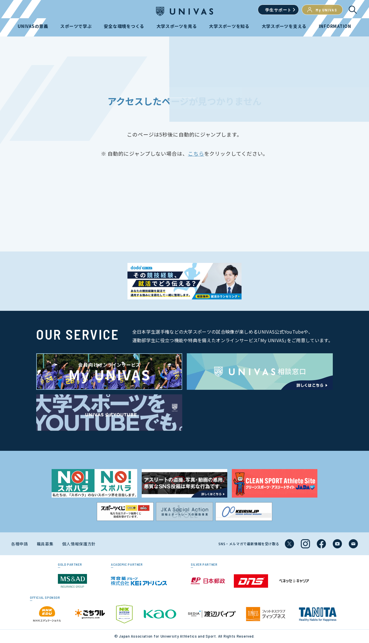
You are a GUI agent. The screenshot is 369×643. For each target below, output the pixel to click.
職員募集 (45, 544)
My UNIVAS (322, 9)
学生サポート (278, 9)
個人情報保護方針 (79, 544)
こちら (196, 153)
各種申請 (19, 544)
